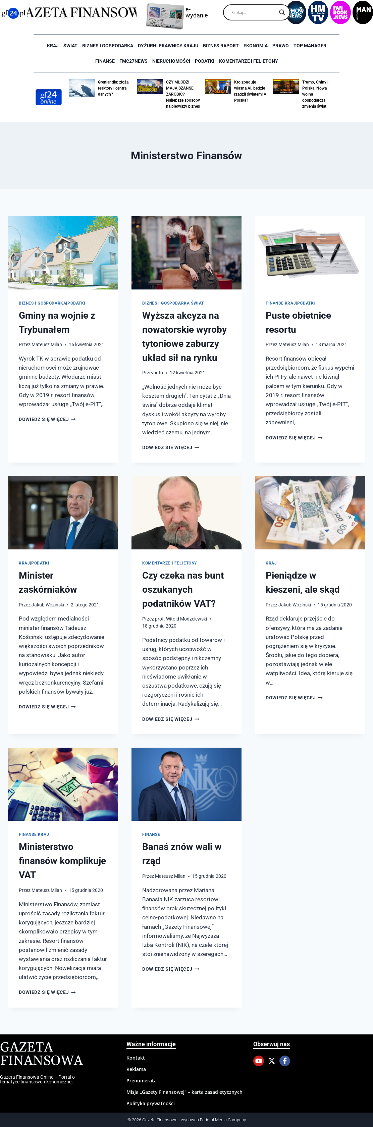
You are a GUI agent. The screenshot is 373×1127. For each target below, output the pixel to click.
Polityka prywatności (150, 1103)
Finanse (105, 61)
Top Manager (310, 45)
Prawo (280, 45)
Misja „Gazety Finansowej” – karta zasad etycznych (184, 1092)
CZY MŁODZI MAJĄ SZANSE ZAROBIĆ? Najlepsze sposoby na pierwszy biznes (183, 94)
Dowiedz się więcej (47, 419)
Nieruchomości (171, 61)
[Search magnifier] (282, 12)
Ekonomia (256, 45)
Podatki (204, 61)
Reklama (136, 1069)
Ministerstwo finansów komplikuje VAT (62, 860)
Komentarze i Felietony (248, 61)
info (159, 372)
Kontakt (135, 1058)
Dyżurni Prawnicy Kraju (168, 45)
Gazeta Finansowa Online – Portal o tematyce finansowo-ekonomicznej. (37, 1079)
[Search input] (253, 12)
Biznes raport (221, 45)
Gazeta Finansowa (41, 1054)
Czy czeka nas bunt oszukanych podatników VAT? (183, 589)
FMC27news (133, 61)
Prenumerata (141, 1080)
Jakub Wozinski (48, 604)
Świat (70, 45)
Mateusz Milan (47, 344)
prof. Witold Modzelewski (181, 619)
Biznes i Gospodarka (107, 45)
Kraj (53, 45)
